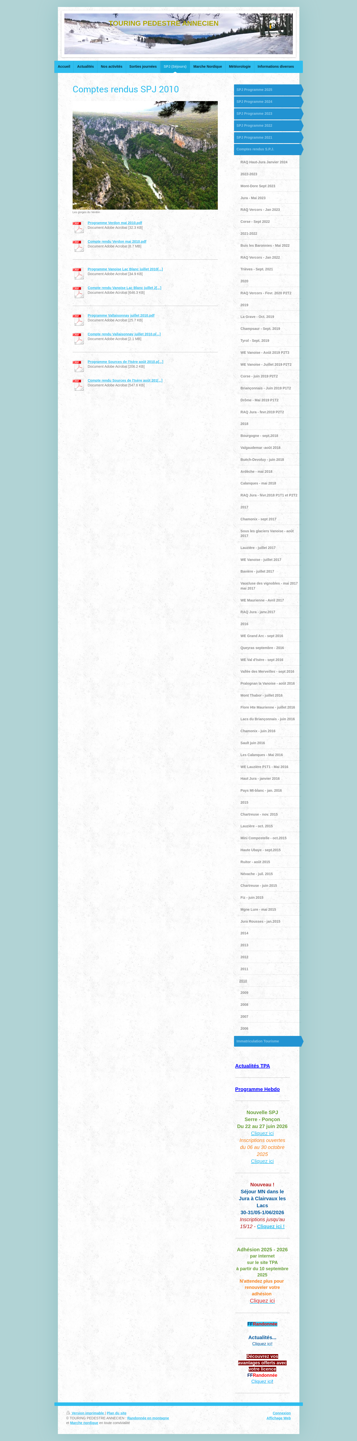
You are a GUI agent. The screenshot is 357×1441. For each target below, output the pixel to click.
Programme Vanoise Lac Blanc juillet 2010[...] (125, 269)
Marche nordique (84, 1423)
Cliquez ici (262, 1133)
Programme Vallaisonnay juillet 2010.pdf (121, 315)
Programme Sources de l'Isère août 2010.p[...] (125, 362)
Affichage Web (279, 1418)
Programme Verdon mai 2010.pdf (115, 223)
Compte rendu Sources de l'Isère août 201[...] (125, 380)
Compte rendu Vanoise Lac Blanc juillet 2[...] (124, 288)
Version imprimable (85, 1413)
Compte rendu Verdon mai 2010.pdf (117, 241)
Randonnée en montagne (148, 1418)
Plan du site (116, 1413)
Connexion (282, 1413)
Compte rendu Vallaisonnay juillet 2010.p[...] (124, 334)
